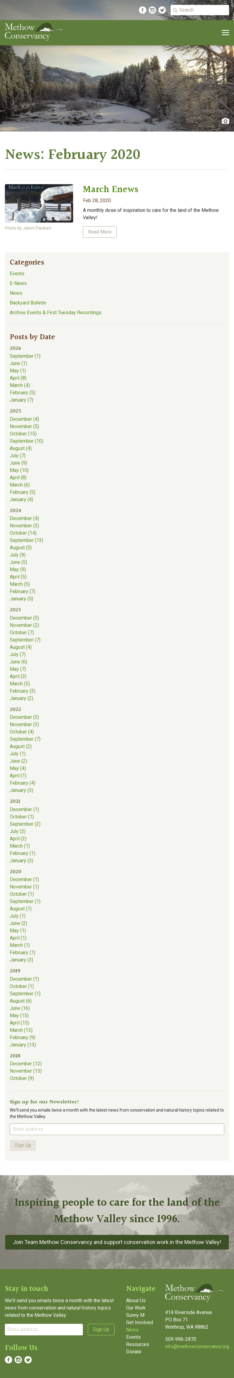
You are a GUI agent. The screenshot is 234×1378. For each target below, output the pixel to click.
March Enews (110, 189)
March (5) (20, 584)
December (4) (24, 419)
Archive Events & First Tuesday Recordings (55, 312)
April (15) (19, 1023)
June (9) (18, 463)
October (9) (22, 1078)
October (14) (23, 533)
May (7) (18, 669)
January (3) (21, 790)
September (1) (25, 356)
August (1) (21, 909)
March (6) (20, 485)
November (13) (26, 1071)
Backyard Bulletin (28, 303)
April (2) (18, 839)
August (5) (21, 547)
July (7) (18, 456)
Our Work (136, 1308)
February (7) (22, 591)
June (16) (20, 1008)
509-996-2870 (180, 1339)
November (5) (24, 426)
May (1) (18, 371)
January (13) (23, 1045)
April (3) (18, 676)
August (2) (21, 746)
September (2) (25, 824)
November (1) (24, 887)
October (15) (23, 434)
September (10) (26, 441)
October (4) (22, 732)
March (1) (20, 846)
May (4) (18, 768)
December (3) (24, 717)
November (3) (24, 526)
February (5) (22, 392)
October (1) (22, 817)
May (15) (19, 1015)
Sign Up (23, 1145)
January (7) (21, 400)
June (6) (18, 662)
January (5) (21, 599)
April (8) (18, 378)
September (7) (25, 640)
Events (17, 273)
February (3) (22, 691)
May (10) (19, 470)
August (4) (21, 448)
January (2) (21, 698)
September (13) (26, 540)
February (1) (22, 853)
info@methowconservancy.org (197, 1346)
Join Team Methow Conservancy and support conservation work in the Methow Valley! (117, 1242)
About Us (136, 1300)
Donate (133, 1352)
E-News (18, 283)
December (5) (24, 618)
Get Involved (139, 1322)
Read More (100, 232)
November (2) (24, 625)
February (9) (22, 1037)
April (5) (18, 577)
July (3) (18, 831)
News (16, 293)
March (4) (20, 385)
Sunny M (135, 1315)
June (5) (18, 562)
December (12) (26, 1064)
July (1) (18, 754)
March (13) (21, 1030)
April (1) (18, 776)
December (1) (24, 809)
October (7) (22, 632)
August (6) (21, 1001)
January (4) (21, 499)
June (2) (18, 761)
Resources (137, 1344)
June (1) (18, 363)
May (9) (18, 569)
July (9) (18, 555)
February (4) (22, 783)
